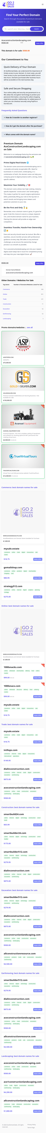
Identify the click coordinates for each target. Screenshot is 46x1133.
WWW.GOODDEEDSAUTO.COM (12, 536)
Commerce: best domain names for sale (19, 487)
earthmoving (15, 775)
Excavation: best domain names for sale (19, 890)
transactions (30, 552)
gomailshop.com (13, 567)
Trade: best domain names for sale (17, 724)
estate (6, 554)
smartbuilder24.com (15, 832)
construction (36, 772)
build (5, 820)
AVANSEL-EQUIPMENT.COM (11, 431)
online (13, 552)
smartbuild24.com (14, 814)
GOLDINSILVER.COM (9, 393)
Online (5, 294)
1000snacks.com (13, 667)
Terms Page (31, 1127)
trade (18, 552)
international (7, 756)
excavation (7, 775)
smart (39, 818)
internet (19, 590)
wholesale (12, 671)
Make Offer (39, 43)
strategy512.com (13, 586)
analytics (30, 590)
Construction (7, 304)
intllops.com (10, 750)
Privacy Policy (31, 1124)
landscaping (16, 793)
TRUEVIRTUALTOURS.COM (11, 470)
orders (37, 671)
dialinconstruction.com (17, 768)
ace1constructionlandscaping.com (23, 1081)
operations (16, 756)
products (19, 571)
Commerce (6, 289)
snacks (6, 673)
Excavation (6, 309)
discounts (19, 689)
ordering (36, 689)
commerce (7, 552)
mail (12, 573)
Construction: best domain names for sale (20, 807)
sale (36, 552)
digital (23, 552)
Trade (5, 299)
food (33, 671)
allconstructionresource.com (20, 953)
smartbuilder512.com (15, 851)
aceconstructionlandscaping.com (19, 273)
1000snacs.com (12, 685)
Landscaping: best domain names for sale (20, 1056)
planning (37, 590)
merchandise (32, 571)
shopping (6, 573)
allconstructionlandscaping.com (21, 1100)
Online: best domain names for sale (17, 606)
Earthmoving (7, 314)
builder (6, 839)
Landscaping (7, 318)
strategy (6, 592)
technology (24, 818)
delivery (28, 671)
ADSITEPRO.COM (8, 357)
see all (30, 327)
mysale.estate (11, 548)
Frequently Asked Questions (14, 110)
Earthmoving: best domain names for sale (20, 973)
